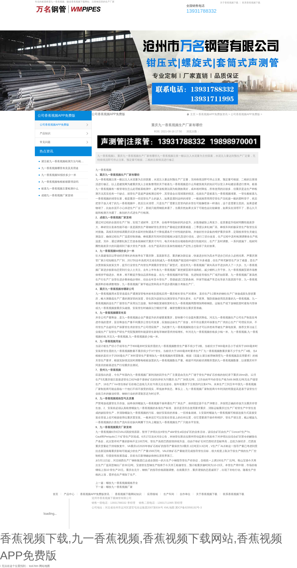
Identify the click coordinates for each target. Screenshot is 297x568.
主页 (192, 114)
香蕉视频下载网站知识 (142, 19)
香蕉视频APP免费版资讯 (99, 19)
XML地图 (169, 507)
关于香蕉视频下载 (229, 2)
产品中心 (65, 19)
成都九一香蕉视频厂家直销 (57, 195)
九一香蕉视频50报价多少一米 (58, 174)
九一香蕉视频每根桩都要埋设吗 (59, 181)
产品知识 (45, 133)
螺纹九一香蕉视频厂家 (119, 486)
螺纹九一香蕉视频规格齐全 (122, 482)
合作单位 (223, 19)
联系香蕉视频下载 (251, 2)
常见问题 (45, 142)
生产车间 (199, 19)
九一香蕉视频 (103, 169)
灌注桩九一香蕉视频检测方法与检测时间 (63, 161)
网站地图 (44, 565)
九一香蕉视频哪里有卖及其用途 (59, 168)
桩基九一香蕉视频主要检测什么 (59, 188)
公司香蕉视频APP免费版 (56, 115)
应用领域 (175, 19)
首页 (44, 19)
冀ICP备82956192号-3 (188, 507)
